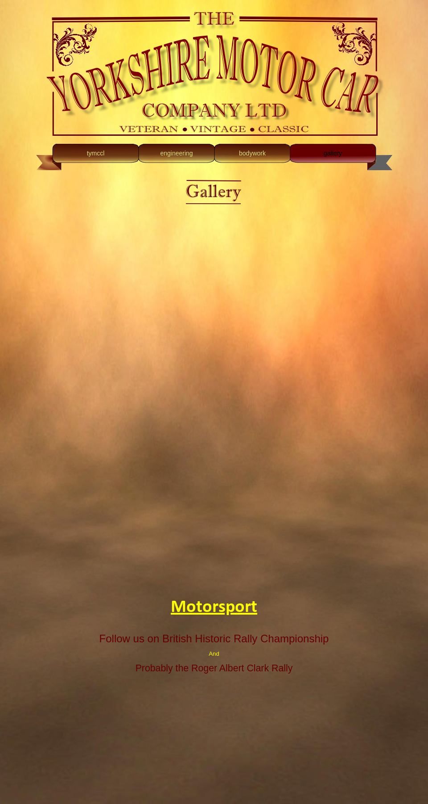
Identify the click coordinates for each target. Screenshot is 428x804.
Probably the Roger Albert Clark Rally (214, 668)
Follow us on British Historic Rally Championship (214, 638)
